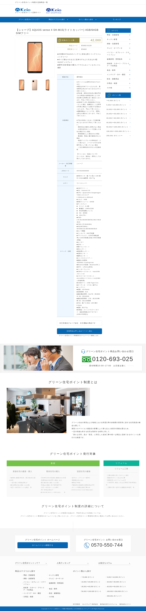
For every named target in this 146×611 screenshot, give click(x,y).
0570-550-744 (103, 545)
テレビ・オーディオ (114, 48)
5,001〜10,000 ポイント (116, 105)
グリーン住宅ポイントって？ (29, 19)
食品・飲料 (111, 70)
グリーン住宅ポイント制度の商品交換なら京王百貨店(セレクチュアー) (70, 608)
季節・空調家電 (113, 35)
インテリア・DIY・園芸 (116, 74)
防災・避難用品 (113, 79)
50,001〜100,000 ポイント (117, 127)
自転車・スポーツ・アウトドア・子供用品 (118, 65)
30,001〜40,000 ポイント (116, 118)
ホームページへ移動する (42, 545)
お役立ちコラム (105, 563)
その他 (109, 88)
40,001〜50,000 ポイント (116, 122)
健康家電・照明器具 (114, 59)
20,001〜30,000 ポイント (116, 114)
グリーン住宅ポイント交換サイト (28, 10)
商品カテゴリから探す (58, 19)
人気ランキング (63, 563)
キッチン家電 (112, 39)
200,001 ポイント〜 (114, 135)
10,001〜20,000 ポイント (116, 109)
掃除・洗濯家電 (113, 44)
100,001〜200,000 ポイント (117, 131)
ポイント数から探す (88, 19)
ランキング (117, 19)
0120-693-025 (107, 359)
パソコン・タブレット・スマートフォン (118, 53)
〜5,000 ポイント (113, 100)
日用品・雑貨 (112, 83)
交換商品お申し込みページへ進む (79, 331)
